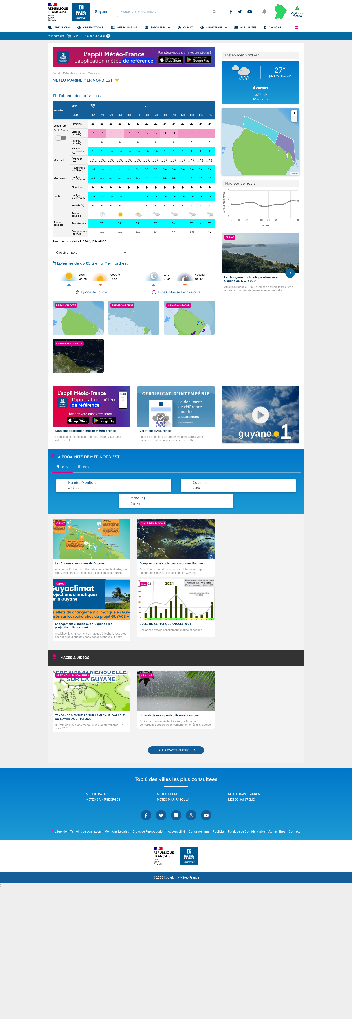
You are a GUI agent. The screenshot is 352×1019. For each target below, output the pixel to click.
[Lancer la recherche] (214, 12)
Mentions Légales (116, 815)
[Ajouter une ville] (108, 36)
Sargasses (158, 27)
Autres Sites (276, 815)
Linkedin (176, 799)
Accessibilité (176, 815)
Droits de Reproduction (148, 815)
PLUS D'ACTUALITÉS (173, 734)
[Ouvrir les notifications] (264, 11)
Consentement (199, 815)
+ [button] (294, 113)
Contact (294, 815)
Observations (93, 27)
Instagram (191, 799)
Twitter (240, 12)
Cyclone (275, 27)
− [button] (294, 119)
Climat (188, 27)
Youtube (249, 12)
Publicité (218, 815)
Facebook (231, 12)
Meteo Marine (127, 27)
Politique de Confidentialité (246, 815)
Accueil (56, 73)
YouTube (206, 799)
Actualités (248, 27)
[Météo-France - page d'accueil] (189, 840)
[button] (296, 27)
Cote (82, 73)
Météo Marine (70, 73)
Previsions (62, 27)
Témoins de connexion (85, 815)
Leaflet (294, 173)
